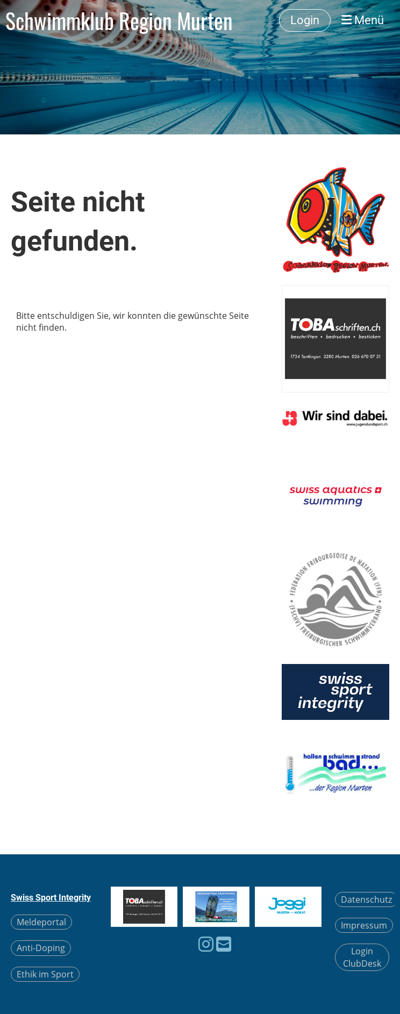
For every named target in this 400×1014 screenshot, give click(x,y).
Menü (362, 20)
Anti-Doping (41, 948)
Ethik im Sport (45, 974)
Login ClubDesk (362, 957)
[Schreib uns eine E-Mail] (223, 943)
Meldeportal (41, 922)
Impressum (364, 925)
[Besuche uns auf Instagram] (205, 943)
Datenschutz (366, 899)
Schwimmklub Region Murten (119, 20)
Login (304, 20)
